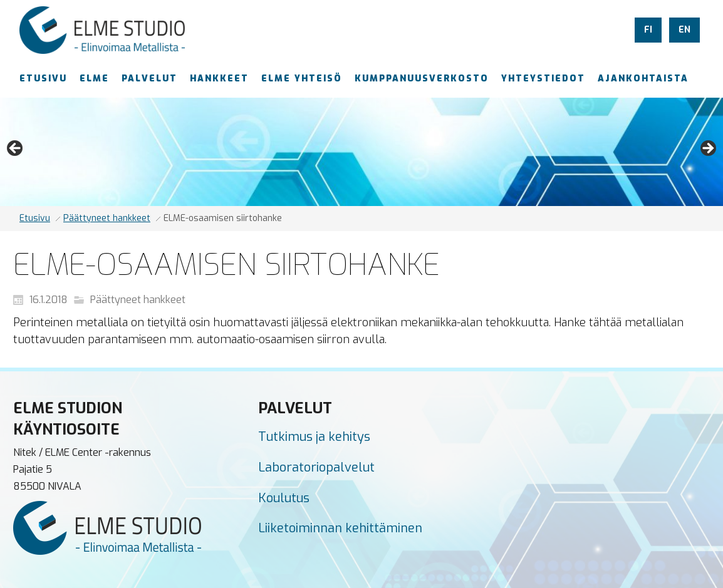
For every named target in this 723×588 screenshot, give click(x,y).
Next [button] (707, 149)
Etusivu (34, 218)
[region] (361, 152)
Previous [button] (15, 149)
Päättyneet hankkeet (106, 218)
